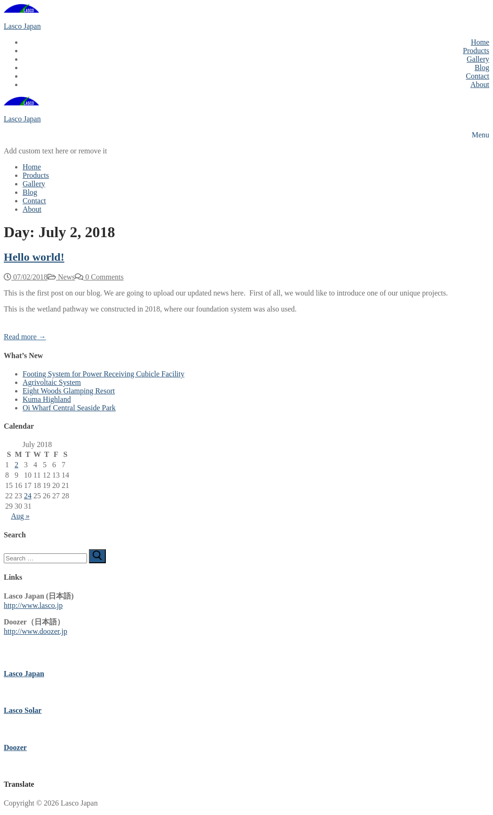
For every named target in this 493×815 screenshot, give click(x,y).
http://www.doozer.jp (35, 631)
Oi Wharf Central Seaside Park (69, 408)
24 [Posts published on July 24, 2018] (28, 496)
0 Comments (99, 277)
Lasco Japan (22, 26)
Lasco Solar (22, 710)
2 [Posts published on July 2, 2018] (16, 465)
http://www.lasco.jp (33, 605)
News (61, 277)
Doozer (15, 747)
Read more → (25, 337)
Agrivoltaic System (52, 382)
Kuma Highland (47, 399)
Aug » (20, 516)
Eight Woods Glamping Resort (69, 391)
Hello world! (34, 257)
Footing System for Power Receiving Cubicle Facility (103, 374)
